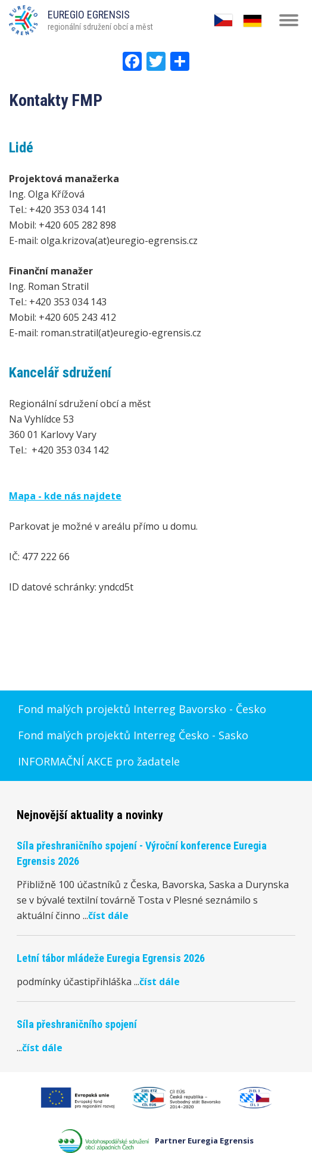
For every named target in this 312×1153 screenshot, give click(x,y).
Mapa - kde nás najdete (65, 495)
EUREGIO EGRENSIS (89, 14)
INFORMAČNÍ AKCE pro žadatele (99, 761)
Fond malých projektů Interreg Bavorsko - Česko (142, 709)
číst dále (108, 915)
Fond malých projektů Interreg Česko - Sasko (133, 735)
